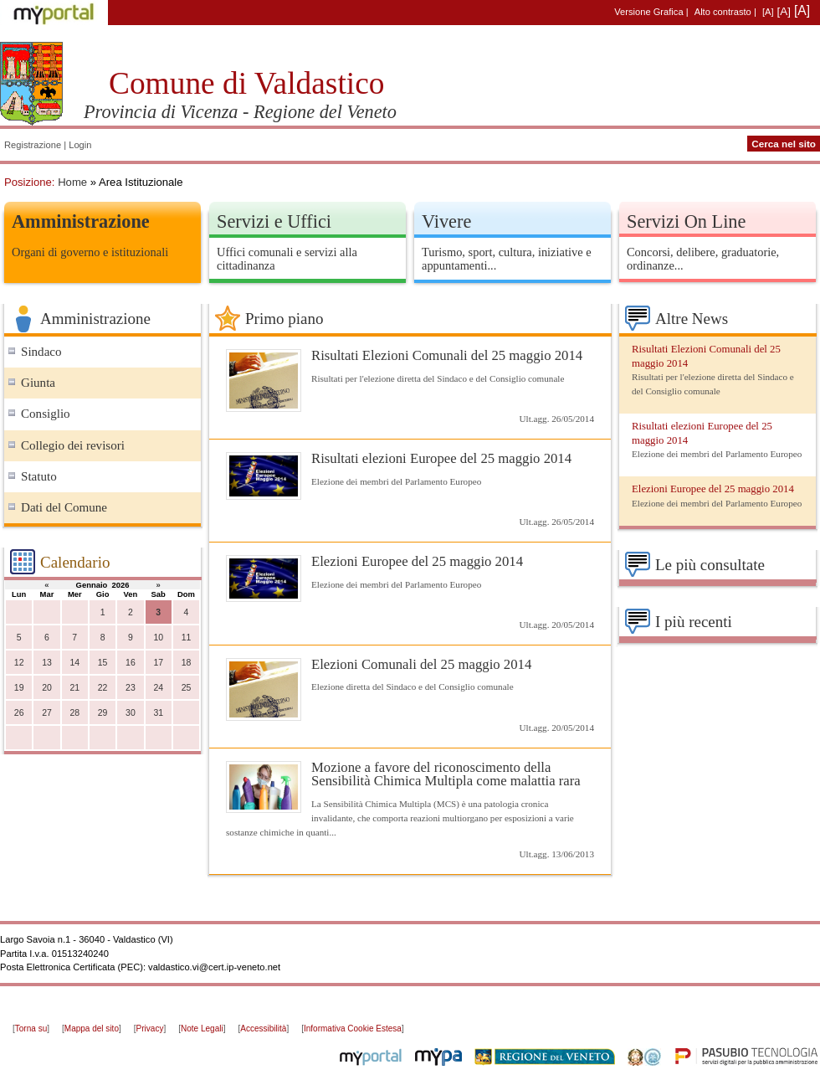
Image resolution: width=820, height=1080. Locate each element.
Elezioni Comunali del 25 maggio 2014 (421, 664)
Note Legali (202, 1028)
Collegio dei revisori (73, 445)
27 (47, 712)
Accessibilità (263, 1028)
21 (74, 687)
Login (80, 145)
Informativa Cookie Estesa (353, 1028)
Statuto (39, 476)
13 (47, 662)
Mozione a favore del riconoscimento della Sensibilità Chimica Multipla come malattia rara (446, 774)
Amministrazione (81, 221)
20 (47, 687)
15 (103, 662)
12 (19, 662)
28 (74, 712)
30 (131, 712)
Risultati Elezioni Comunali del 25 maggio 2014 (446, 355)
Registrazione (32, 145)
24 (158, 687)
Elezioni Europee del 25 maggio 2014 (417, 561)
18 (187, 662)
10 (158, 637)
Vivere (446, 221)
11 (187, 637)
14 (74, 662)
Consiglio (45, 413)
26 (19, 712)
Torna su (31, 1028)
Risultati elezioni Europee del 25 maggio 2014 (441, 458)
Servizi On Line (686, 221)
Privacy (150, 1028)
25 (187, 687)
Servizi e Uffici (274, 221)
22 (103, 687)
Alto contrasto (722, 12)
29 (103, 712)
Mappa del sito (91, 1028)
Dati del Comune (64, 507)
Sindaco (41, 351)
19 (19, 687)
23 (131, 687)
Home (72, 182)
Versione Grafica (648, 12)
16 (131, 662)
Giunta (38, 382)
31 (158, 712)
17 (158, 662)
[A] (768, 12)
